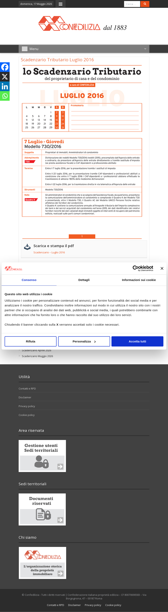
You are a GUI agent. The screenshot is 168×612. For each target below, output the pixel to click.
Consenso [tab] (29, 280)
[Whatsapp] (5, 96)
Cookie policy (27, 415)
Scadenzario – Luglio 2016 (49, 252)
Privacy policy (27, 406)
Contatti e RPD (27, 388)
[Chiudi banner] (162, 268)
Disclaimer (25, 397)
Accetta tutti (137, 341)
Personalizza (84, 341)
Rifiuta (30, 341)
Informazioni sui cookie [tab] (139, 280)
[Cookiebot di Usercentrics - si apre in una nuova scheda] (135, 268)
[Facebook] (5, 67)
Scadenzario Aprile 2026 (36, 350)
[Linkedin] (5, 86)
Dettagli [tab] (84, 280)
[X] (5, 77)
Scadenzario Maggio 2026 (37, 356)
